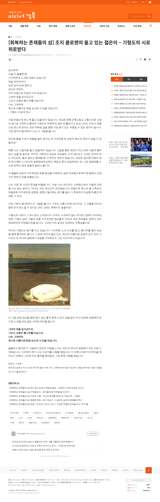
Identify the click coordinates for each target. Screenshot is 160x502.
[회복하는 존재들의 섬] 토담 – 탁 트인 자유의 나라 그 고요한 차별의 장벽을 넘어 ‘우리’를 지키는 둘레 (51, 404)
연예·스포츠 (70, 25)
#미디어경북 (14, 413)
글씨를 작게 (137, 59)
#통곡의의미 (78, 418)
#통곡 (12, 418)
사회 (10, 25)
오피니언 (87, 25)
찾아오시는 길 (138, 470)
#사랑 (20, 418)
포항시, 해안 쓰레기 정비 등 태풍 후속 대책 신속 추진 (35, 450)
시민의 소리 (104, 25)
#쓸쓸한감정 (52, 418)
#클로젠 (57, 423)
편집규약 (24, 470)
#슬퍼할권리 (45, 423)
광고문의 (125, 470)
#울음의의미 (65, 418)
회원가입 (134, 2)
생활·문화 (24, 25)
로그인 (128, 2)
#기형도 (29, 418)
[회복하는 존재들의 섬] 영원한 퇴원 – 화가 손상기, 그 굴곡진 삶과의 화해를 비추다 (46, 400)
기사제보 (93, 470)
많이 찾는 (116, 73)
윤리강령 (67, 470)
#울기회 (21, 423)
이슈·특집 (137, 25)
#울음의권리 (32, 423)
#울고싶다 (40, 418)
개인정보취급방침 (38, 470)
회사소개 (13, 470)
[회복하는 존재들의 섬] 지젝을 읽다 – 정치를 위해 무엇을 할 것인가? (40, 392)
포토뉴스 (121, 25)
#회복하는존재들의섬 (53, 413)
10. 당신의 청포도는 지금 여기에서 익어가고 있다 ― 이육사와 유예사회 (43, 446)
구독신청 (104, 470)
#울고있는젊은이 (83, 413)
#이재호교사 (37, 413)
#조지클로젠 (69, 413)
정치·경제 (53, 25)
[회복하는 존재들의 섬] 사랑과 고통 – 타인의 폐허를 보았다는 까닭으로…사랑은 (45, 396)
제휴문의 (115, 470)
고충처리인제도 (54, 470)
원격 (142, 2)
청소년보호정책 (80, 470)
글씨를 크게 (140, 59)
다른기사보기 (93, 434)
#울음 (96, 413)
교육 (39, 25)
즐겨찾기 (13, 2)
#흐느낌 (89, 418)
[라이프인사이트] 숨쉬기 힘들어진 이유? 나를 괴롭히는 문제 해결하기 (43, 442)
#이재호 (26, 413)
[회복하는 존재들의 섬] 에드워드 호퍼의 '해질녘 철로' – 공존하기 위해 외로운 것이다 (47, 388)
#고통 (12, 423)
